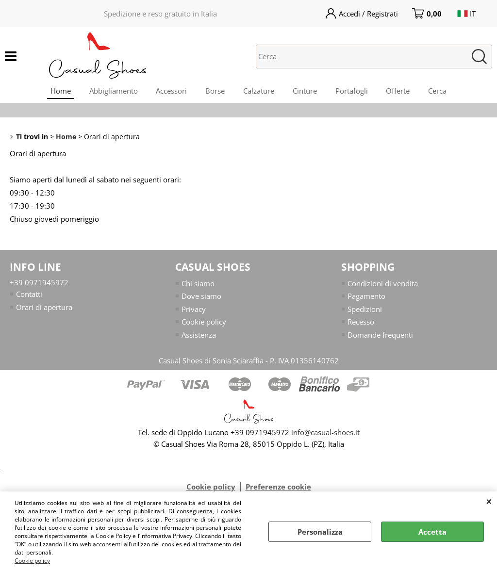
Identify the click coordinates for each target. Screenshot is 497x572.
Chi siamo (198, 286)
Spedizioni (365, 311)
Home (56, 92)
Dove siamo (201, 299)
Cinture (306, 92)
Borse (214, 92)
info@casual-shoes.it (325, 435)
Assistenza (199, 337)
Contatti (29, 297)
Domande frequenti (380, 337)
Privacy (194, 311)
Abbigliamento (110, 92)
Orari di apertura (44, 309)
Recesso (361, 324)
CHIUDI (489, 501)
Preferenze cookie (278, 489)
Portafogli (353, 92)
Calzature (258, 92)
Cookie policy (32, 560)
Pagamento (366, 299)
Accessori (169, 92)
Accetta (432, 532)
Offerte (401, 92)
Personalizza (320, 532)
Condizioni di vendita (383, 286)
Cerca (441, 92)
